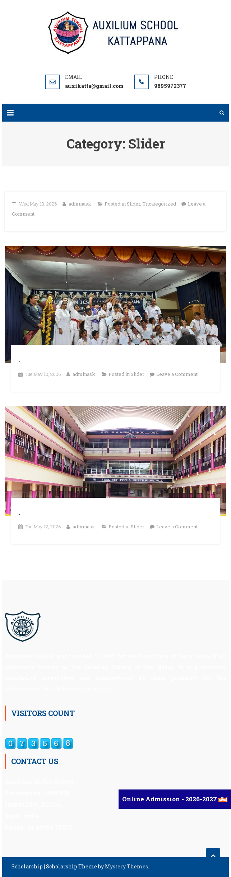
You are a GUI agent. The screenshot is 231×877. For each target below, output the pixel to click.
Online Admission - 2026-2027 (170, 799)
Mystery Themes (126, 866)
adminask (80, 204)
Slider (133, 204)
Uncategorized (159, 204)
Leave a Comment (177, 374)
